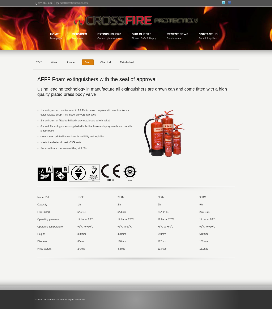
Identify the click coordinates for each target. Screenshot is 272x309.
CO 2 (39, 62)
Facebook (229, 2)
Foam (88, 62)
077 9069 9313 (45, 3)
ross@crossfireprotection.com (74, 3)
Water (54, 62)
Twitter (223, 2)
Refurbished (127, 62)
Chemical (105, 62)
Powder (71, 62)
